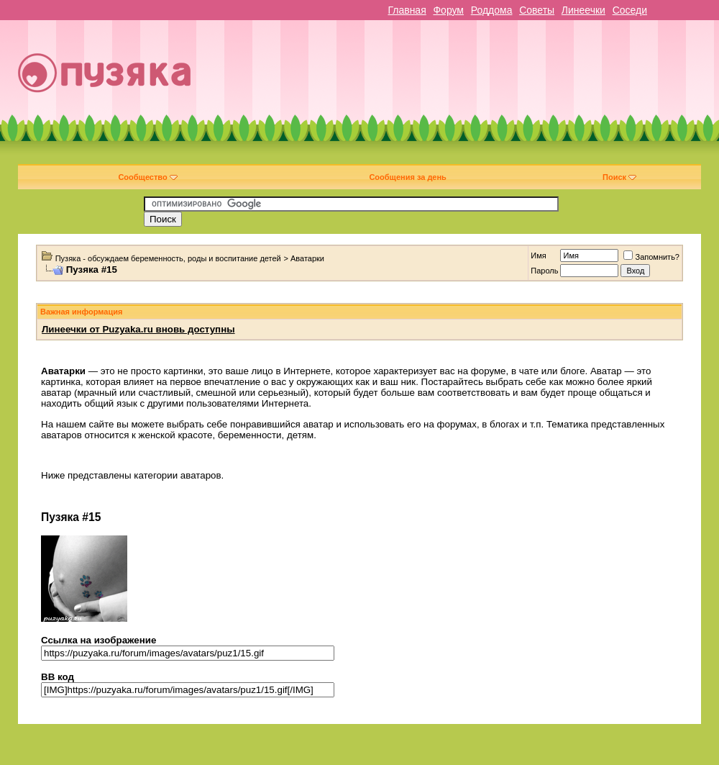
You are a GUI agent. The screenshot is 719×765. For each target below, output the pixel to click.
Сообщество (147, 177)
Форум (448, 10)
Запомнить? (651, 257)
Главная (407, 10)
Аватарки (307, 258)
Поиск (619, 177)
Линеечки (583, 10)
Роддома (492, 10)
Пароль (544, 270)
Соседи (630, 10)
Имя (538, 255)
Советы (536, 10)
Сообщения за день (407, 177)
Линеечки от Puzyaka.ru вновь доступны (138, 329)
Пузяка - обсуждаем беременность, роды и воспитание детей (168, 258)
